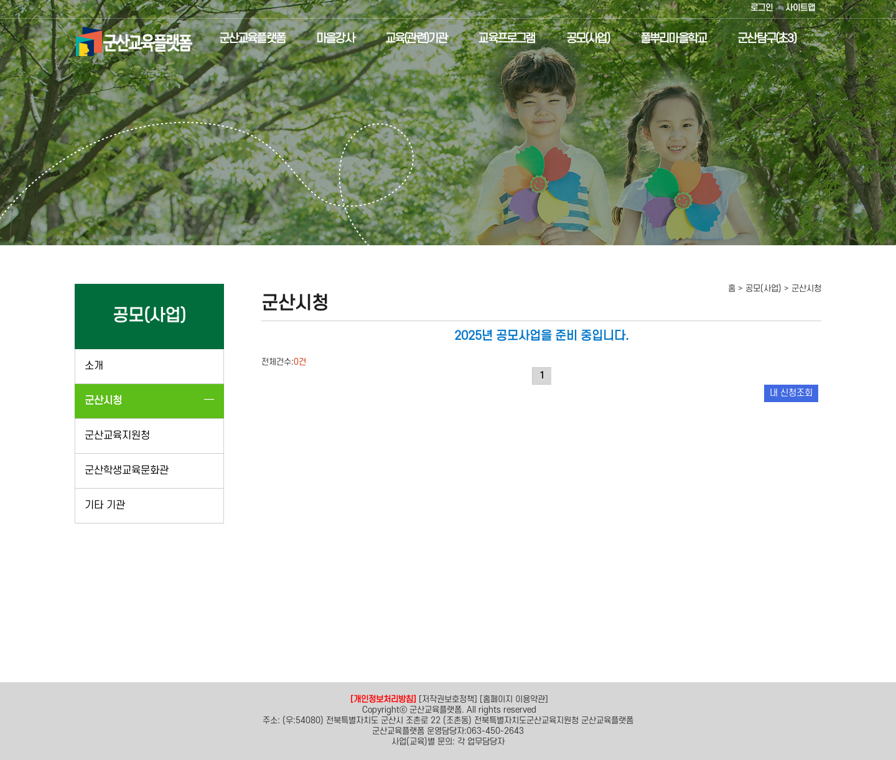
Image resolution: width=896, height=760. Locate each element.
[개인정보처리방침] (383, 699)
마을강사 (324, 38)
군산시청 (103, 400)
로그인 (761, 7)
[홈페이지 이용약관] (514, 699)
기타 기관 (105, 505)
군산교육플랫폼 (241, 38)
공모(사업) (577, 38)
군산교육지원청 (117, 435)
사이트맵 (800, 7)
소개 (94, 366)
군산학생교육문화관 (127, 470)
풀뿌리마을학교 (663, 38)
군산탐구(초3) (756, 38)
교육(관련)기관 (406, 38)
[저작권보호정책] (448, 699)
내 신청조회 (791, 393)
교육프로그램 (496, 38)
